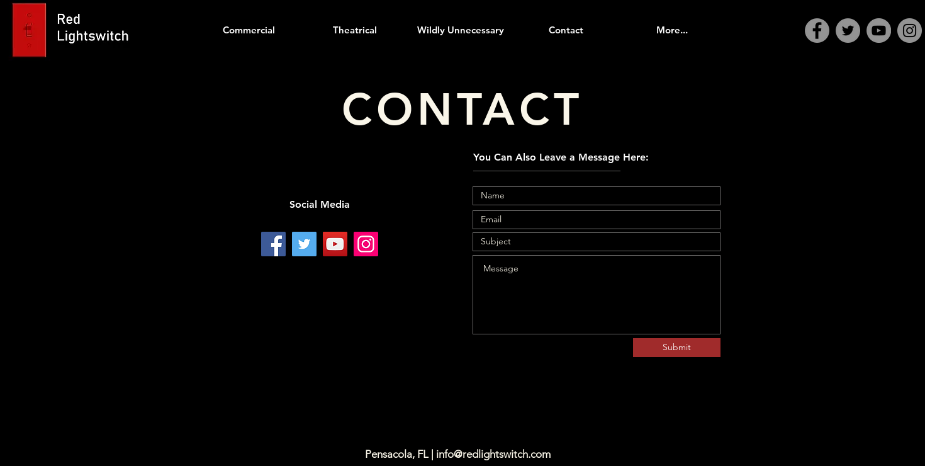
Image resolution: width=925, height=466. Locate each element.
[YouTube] (878, 30)
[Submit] (676, 347)
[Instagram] (909, 30)
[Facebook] (817, 30)
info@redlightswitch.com (493, 454)
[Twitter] (848, 30)
